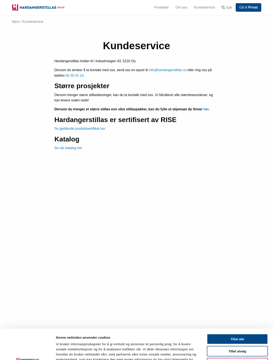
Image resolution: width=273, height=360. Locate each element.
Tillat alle (237, 309)
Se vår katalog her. (68, 148)
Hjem (16, 21)
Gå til (248, 7)
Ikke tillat (237, 333)
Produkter (161, 7)
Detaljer (227, 351)
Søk (227, 7)
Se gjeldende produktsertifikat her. (80, 128)
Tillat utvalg (237, 321)
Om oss (181, 7)
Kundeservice (204, 7)
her (206, 109)
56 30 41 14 (74, 75)
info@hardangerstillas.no (168, 70)
